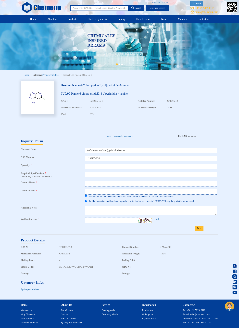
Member (182, 19)
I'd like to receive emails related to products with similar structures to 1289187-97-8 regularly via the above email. (139, 201)
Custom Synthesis (97, 19)
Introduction (67, 310)
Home (33, 19)
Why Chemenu (28, 314)
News (164, 19)
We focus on (26, 310)
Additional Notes (29, 208)
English (196, 3)
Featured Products (29, 322)
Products (72, 19)
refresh (156, 219)
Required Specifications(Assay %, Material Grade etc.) (36, 175)
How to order (143, 19)
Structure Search (157, 8)
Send (199, 228)
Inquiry (121, 19)
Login (165, 2)
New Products (27, 318)
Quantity (26, 165)
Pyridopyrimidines (50, 75)
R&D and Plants (68, 318)
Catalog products (109, 310)
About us (52, 19)
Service (64, 314)
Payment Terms (149, 318)
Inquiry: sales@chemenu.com (119, 136)
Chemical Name (29, 149)
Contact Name (29, 182)
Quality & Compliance (71, 322)
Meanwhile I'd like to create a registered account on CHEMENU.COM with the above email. (130, 196)
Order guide (147, 314)
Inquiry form (148, 310)
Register (156, 2)
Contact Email (29, 190)
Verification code (30, 219)
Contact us (203, 19)
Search (136, 8)
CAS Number (27, 157)
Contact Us (189, 304)
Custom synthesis (110, 314)
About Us (66, 304)
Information (149, 304)
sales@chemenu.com (206, 12)
